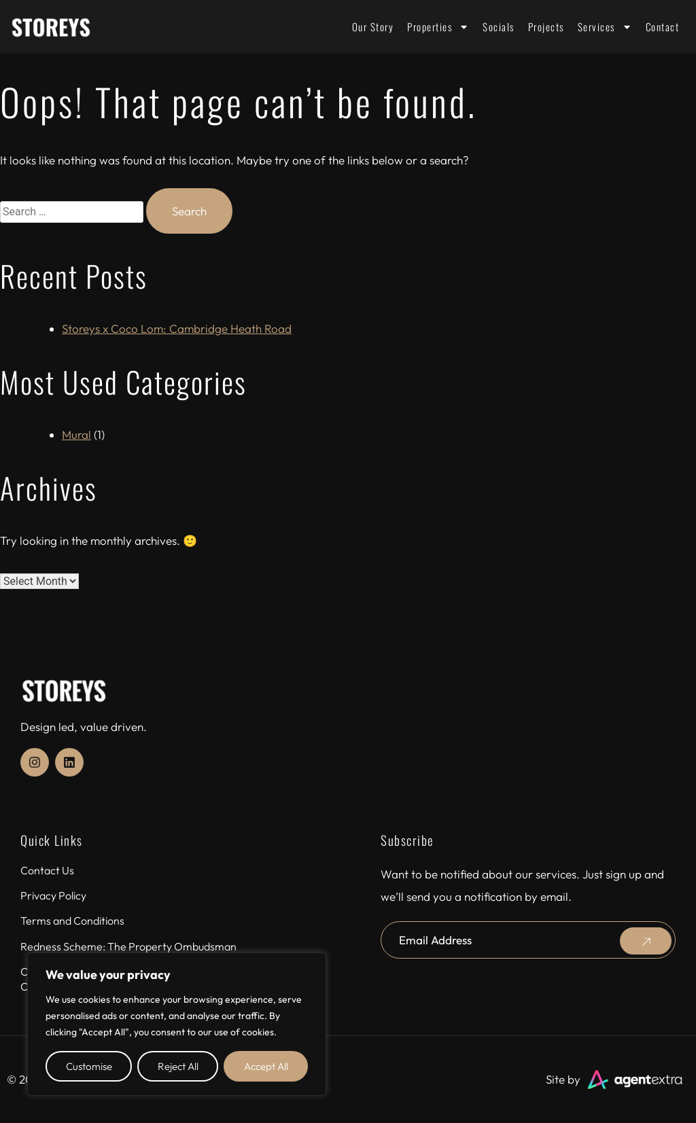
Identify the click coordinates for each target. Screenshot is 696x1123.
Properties (438, 27)
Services (605, 27)
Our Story (373, 26)
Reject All (178, 1066)
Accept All (266, 1066)
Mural (76, 434)
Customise (89, 1066)
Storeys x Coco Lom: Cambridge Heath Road (177, 328)
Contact (663, 26)
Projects (546, 26)
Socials (499, 26)
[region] (176, 1024)
